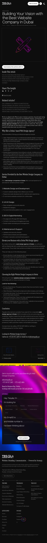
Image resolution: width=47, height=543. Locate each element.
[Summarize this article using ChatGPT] (13, 67)
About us (4, 522)
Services (4, 516)
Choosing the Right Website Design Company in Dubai (15, 80)
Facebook (19, 519)
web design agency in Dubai (11, 161)
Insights (8, 25)
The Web (4, 483)
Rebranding (20, 494)
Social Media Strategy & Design (37, 489)
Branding (19, 486)
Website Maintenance (7, 504)
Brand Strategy (21, 489)
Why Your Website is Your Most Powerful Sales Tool (14, 109)
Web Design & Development (5, 486)
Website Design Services (18, 334)
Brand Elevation (21, 497)
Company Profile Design (23, 506)
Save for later (6, 95)
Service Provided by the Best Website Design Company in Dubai (17, 77)
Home (3, 25)
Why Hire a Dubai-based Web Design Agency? (13, 75)
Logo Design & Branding (23, 492)
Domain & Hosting (7, 502)
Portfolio (4, 519)
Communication (35, 486)
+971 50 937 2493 (14, 337)
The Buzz (33, 483)
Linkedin (19, 513)
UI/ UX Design (20, 503)
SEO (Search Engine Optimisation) (36, 494)
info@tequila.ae (34, 337)
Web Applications (6, 499)
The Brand (20, 483)
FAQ (3, 528)
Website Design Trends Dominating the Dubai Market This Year (17, 111)
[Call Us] (40, 3)
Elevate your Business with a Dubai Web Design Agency (15, 78)
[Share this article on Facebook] (6, 91)
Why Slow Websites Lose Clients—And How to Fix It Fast (16, 105)
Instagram (19, 516)
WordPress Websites (7, 490)
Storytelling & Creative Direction (37, 498)
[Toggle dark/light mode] (44, 3)
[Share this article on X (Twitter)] (8, 91)
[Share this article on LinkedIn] (3, 91)
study (29, 152)
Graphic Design (21, 500)
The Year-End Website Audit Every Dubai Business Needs (16, 107)
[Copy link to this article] (11, 91)
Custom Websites (7, 493)
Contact (4, 531)
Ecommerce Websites (8, 496)
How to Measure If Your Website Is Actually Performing (15, 103)
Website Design (30, 534)
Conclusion (4, 82)
